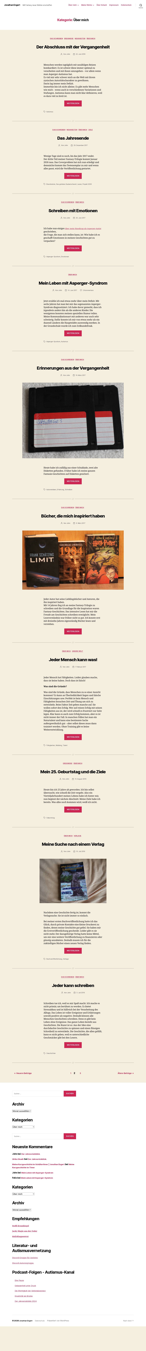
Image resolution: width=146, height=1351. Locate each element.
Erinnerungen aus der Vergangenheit (73, 387)
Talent (65, 770)
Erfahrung (61, 513)
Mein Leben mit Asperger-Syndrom (73, 294)
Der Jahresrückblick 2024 (27, 1325)
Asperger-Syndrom (53, 265)
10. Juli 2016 (80, 877)
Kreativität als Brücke (25, 1320)
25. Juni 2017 (81, 226)
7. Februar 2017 (80, 691)
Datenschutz (126, 5)
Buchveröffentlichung (54, 984)
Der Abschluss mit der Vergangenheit (73, 50)
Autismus (49, 119)
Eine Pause (20, 1305)
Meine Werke (86, 5)
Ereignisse (68, 39)
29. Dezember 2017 (80, 153)
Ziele (92, 138)
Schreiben (69, 513)
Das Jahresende (73, 145)
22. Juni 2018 (81, 62)
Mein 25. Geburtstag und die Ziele (73, 796)
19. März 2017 (80, 399)
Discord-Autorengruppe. (24, 1287)
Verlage (78, 861)
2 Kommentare (88, 306)
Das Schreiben (55, 39)
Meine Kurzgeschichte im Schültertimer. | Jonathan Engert (42, 1189)
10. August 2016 (81, 804)
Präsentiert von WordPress (60, 1345)
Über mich (72, 5)
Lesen (80, 192)
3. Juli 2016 (80, 1018)
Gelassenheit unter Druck (27, 1310)
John (68, 62)
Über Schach (102, 5)
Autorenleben (51, 513)
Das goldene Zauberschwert (66, 192)
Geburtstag (50, 843)
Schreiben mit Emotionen (73, 218)
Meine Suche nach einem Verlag (73, 869)
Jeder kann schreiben (73, 1010)
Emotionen (66, 265)
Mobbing (59, 770)
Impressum (114, 5)
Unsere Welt (78, 676)
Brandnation (50, 192)
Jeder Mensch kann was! (73, 683)
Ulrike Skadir (18, 1183)
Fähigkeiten (50, 770)
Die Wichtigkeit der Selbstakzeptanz (32, 1315)
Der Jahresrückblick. (32, 1178)
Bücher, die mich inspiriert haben (73, 539)
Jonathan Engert (13, 5)
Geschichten (51, 1079)
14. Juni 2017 (72, 306)
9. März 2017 (81, 547)
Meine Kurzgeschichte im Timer (28, 1192)
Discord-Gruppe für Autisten (26, 1282)
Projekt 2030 (89, 192)
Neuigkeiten (80, 39)
